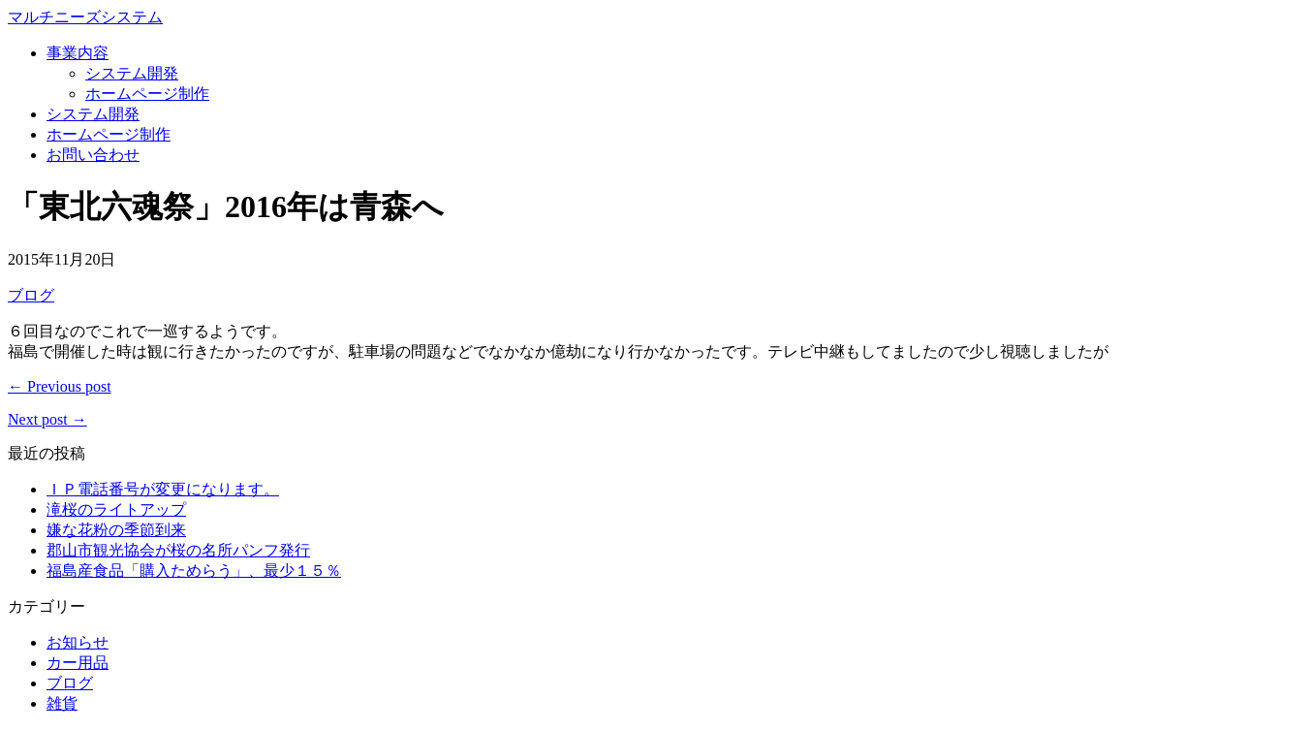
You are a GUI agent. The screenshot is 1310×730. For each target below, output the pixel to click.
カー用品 (78, 662)
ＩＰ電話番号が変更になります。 (163, 489)
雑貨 (62, 703)
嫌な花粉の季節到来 (116, 530)
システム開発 (131, 73)
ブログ (31, 295)
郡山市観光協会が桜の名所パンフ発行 (178, 550)
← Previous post (59, 386)
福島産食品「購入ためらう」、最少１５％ (194, 570)
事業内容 (78, 53)
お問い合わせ (93, 154)
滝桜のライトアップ (116, 509)
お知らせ (78, 642)
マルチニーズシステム (85, 17)
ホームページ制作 (147, 93)
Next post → (47, 419)
